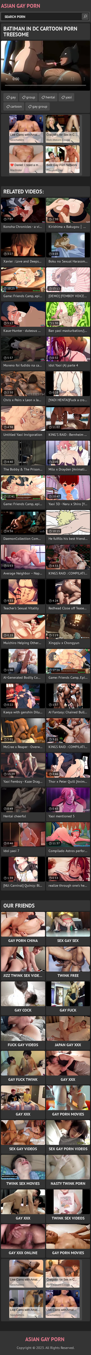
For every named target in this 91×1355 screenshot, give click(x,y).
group (30, 97)
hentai (50, 97)
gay (13, 97)
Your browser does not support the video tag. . (45, 66)
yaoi (69, 97)
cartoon (16, 106)
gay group (39, 106)
